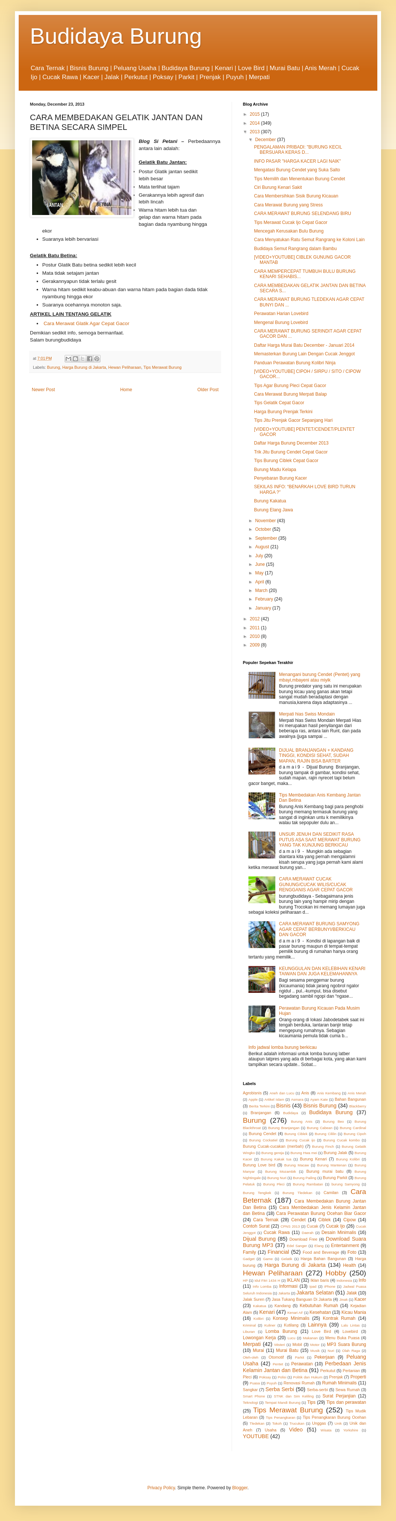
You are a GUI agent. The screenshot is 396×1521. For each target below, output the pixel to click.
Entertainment (345, 1245)
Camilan (331, 1192)
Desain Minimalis (338, 1232)
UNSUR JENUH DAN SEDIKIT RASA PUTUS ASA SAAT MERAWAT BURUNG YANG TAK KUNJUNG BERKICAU (320, 840)
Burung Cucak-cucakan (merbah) (273, 1146)
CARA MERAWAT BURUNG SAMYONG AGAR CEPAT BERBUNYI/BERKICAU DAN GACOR (319, 929)
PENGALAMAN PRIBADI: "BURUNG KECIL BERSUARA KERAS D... (298, 149)
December (266, 139)
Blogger (240, 1487)
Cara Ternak (266, 1219)
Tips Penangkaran (281, 1417)
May (260, 573)
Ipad (312, 1286)
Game (268, 1259)
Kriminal (249, 1325)
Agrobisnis (252, 1093)
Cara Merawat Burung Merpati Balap (290, 394)
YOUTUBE (256, 1436)
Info (362, 1280)
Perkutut (327, 1370)
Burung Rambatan (308, 1184)
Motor (315, 1345)
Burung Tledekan (297, 1193)
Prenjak (336, 1377)
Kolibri (259, 1318)
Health (349, 1265)
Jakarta (284, 1293)
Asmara (297, 1099)
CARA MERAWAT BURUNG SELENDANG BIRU (302, 213)
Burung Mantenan (332, 1165)
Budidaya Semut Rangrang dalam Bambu (295, 248)
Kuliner (269, 1325)
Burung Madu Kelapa (275, 469)
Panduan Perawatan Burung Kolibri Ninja (294, 362)
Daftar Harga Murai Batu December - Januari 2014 (304, 345)
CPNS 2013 (290, 1226)
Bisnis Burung (320, 1106)
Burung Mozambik (280, 1171)
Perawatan (302, 1363)
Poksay (265, 1377)
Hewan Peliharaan (124, 367)
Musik (315, 1351)
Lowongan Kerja (259, 1337)
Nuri (331, 1351)
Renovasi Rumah (299, 1383)
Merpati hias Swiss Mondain (307, 714)
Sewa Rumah (347, 1389)
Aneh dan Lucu (281, 1093)
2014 (255, 123)
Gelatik (286, 1259)
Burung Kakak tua (276, 1159)
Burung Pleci (273, 1184)
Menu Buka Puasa (342, 1337)
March (262, 590)
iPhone (329, 1286)
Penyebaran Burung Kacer (280, 478)
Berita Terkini (259, 1106)
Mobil (297, 1344)
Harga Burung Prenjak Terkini (283, 411)
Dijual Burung (259, 1239)
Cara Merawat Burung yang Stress (288, 205)
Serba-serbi (317, 1389)
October (263, 529)
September (266, 538)
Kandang (283, 1305)
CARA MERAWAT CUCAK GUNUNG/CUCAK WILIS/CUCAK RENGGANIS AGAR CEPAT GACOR (316, 884)
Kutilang (291, 1325)
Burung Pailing (304, 1178)
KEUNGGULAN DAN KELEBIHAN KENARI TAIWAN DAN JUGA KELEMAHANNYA (322, 971)
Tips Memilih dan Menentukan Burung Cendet (299, 178)
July (259, 555)
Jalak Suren (253, 1299)
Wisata (326, 1430)
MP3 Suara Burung (346, 1344)
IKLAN (293, 1280)
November (266, 520)
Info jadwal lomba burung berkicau (282, 1047)
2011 (255, 627)
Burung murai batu (324, 1171)
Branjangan (261, 1112)
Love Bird (321, 1331)
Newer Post (43, 389)
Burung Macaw (296, 1165)
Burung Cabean (319, 1128)
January (263, 608)
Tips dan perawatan (346, 1402)
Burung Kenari (313, 1159)
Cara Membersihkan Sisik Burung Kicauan (296, 196)
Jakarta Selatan (315, 1293)
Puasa (255, 1383)
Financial (278, 1252)
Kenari (267, 1312)
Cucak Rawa (276, 1232)
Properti (358, 1377)
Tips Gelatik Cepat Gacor (279, 402)
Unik (338, 1423)
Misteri (279, 1345)
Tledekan (257, 1423)
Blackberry (357, 1106)
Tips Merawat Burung (162, 367)
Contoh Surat (256, 1226)
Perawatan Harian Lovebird (281, 313)
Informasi (288, 1286)
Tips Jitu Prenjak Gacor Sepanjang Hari (293, 420)
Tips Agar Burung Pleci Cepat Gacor (290, 385)
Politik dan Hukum (307, 1377)
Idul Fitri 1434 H (267, 1280)
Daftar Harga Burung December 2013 (291, 443)
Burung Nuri (276, 1178)
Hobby (335, 1273)
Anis (305, 1093)
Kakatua (259, 1306)
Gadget (248, 1259)
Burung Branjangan (284, 1128)
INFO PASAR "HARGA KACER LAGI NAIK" (297, 161)
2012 (255, 618)
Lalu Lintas (350, 1325)
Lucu (292, 1338)
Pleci (247, 1377)
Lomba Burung (281, 1331)
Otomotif (276, 1357)
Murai (258, 1350)
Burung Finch (323, 1146)
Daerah (307, 1233)
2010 (255, 636)
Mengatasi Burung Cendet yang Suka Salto (297, 169)
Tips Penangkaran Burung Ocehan (334, 1417)
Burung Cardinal (353, 1128)
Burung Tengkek (257, 1193)
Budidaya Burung (116, 36)
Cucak (312, 1226)
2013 (255, 131)
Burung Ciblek (295, 1134)
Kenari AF (295, 1312)
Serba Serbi (280, 1389)
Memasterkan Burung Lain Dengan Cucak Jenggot (304, 353)
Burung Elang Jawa (273, 509)
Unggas (319, 1423)
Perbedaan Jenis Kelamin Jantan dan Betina (304, 1367)
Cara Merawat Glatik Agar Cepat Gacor (86, 323)
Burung (53, 367)
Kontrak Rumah (339, 1318)
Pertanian (351, 1370)
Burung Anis (301, 1121)
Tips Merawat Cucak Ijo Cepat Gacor (290, 222)
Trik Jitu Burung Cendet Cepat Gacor (291, 452)
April (260, 582)
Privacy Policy (161, 1487)
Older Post (208, 389)
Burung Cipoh (355, 1134)
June (260, 564)
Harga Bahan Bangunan (323, 1258)
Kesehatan (320, 1312)
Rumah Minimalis (339, 1383)
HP (245, 1280)
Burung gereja (272, 1153)
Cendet (298, 1219)
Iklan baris (319, 1280)
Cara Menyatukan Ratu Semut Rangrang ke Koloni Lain (309, 239)
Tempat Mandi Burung (282, 1402)
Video (296, 1430)
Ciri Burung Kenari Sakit (278, 187)
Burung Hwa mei (303, 1153)
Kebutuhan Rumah (319, 1305)
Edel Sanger (297, 1246)
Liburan (249, 1332)
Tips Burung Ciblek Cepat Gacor (286, 460)
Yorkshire (350, 1430)
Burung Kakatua (270, 501)
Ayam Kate (319, 1099)
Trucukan (297, 1423)
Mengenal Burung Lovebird (281, 322)
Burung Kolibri (348, 1159)
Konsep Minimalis (291, 1318)
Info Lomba (262, 1286)
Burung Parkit (335, 1177)
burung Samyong (345, 1184)
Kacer (360, 1299)
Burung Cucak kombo (342, 1140)
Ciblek (324, 1219)
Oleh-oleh (251, 1357)
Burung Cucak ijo (300, 1140)
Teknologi (250, 1402)
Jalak (351, 1293)
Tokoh (277, 1423)
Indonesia (344, 1280)
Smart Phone (254, 1396)
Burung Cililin (326, 1134)
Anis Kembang (328, 1093)
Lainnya (317, 1325)
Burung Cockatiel (263, 1140)
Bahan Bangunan (350, 1099)
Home (126, 389)
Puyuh (272, 1383)
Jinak (343, 1299)
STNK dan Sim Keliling (294, 1396)
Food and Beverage (321, 1252)
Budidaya (290, 1113)
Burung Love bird (259, 1165)
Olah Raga (351, 1351)
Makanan (310, 1338)
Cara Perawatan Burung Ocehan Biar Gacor (321, 1213)
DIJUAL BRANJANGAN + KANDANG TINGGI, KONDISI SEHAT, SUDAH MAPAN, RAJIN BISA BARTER (316, 756)
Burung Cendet (262, 1133)
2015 (255, 114)
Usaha (270, 1430)
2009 (255, 645)
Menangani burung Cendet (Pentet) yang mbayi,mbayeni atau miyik (319, 677)
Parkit (299, 1357)
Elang (319, 1246)
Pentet (278, 1364)
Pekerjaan (324, 1357)
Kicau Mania (353, 1312)
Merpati (252, 1344)
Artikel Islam (274, 1099)
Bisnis (283, 1106)
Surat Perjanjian (339, 1396)
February (264, 599)
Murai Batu (287, 1350)
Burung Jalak (335, 1152)
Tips (311, 1402)
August (262, 546)
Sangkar (250, 1389)
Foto (351, 1252)
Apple (253, 1099)
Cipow (349, 1219)
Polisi (282, 1377)
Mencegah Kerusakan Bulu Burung (289, 231)
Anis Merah (357, 1093)
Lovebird (350, 1331)
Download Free (304, 1239)
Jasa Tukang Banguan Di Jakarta (302, 1299)
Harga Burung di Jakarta (84, 367)
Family (249, 1252)
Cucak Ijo (335, 1226)
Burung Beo (333, 1121)
